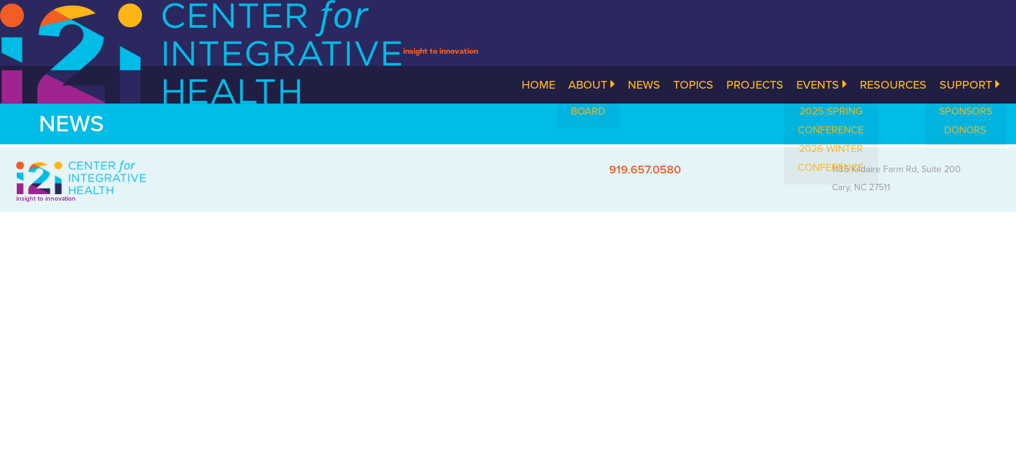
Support (970, 85)
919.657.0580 (645, 169)
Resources (893, 85)
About (591, 85)
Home (538, 85)
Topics (693, 85)
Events (821, 85)
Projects (754, 85)
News (644, 85)
